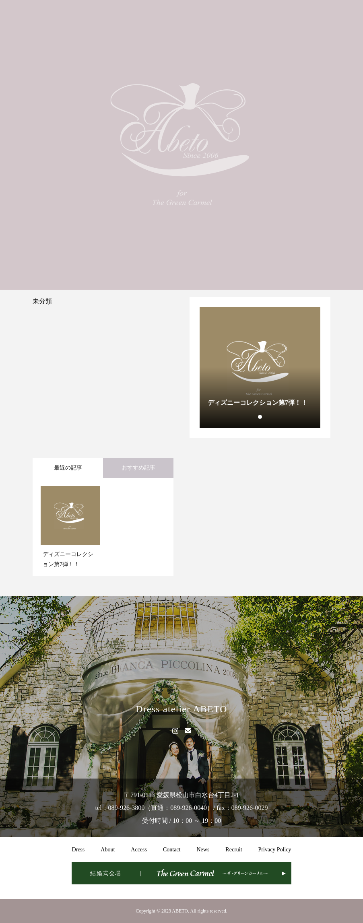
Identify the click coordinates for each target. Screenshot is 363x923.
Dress (78, 850)
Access (139, 850)
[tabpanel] (260, 367)
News (202, 850)
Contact (172, 850)
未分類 (42, 301)
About (108, 850)
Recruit (233, 850)
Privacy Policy (274, 850)
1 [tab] (260, 417)
